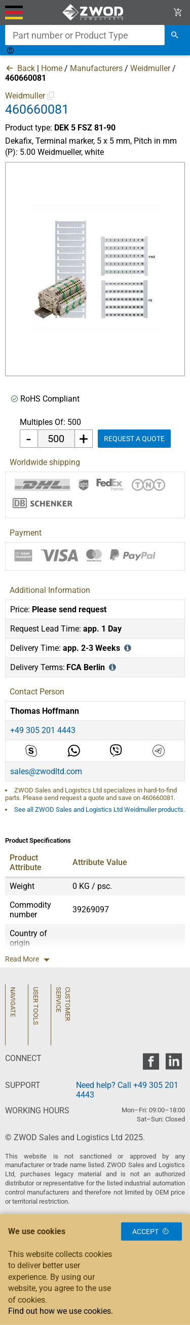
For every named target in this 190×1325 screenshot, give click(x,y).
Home (51, 68)
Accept (151, 1232)
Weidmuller (150, 68)
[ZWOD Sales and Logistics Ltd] (95, 12)
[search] (175, 35)
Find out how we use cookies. (60, 1311)
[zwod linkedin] (173, 1064)
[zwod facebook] (150, 1064)
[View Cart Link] (178, 12)
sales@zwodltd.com (46, 771)
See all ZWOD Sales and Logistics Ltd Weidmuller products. (99, 809)
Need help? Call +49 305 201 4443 (127, 1090)
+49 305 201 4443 (42, 730)
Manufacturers (96, 68)
